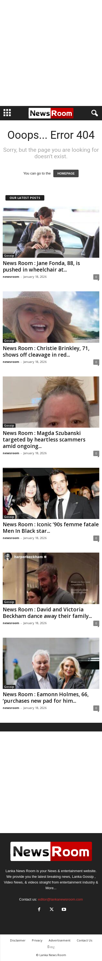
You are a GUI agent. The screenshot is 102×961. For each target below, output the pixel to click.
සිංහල (51, 947)
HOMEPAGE (66, 173)
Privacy (37, 940)
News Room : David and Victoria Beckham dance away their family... (47, 613)
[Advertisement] (51, 53)
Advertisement (59, 940)
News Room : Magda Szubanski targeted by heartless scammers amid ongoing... (44, 440)
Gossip (9, 255)
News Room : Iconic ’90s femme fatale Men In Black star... (51, 527)
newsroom (11, 277)
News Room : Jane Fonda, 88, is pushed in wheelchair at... (41, 266)
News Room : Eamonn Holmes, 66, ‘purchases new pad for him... (46, 697)
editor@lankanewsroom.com (60, 899)
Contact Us (84, 940)
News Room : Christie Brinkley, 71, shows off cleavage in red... (46, 351)
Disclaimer (18, 940)
